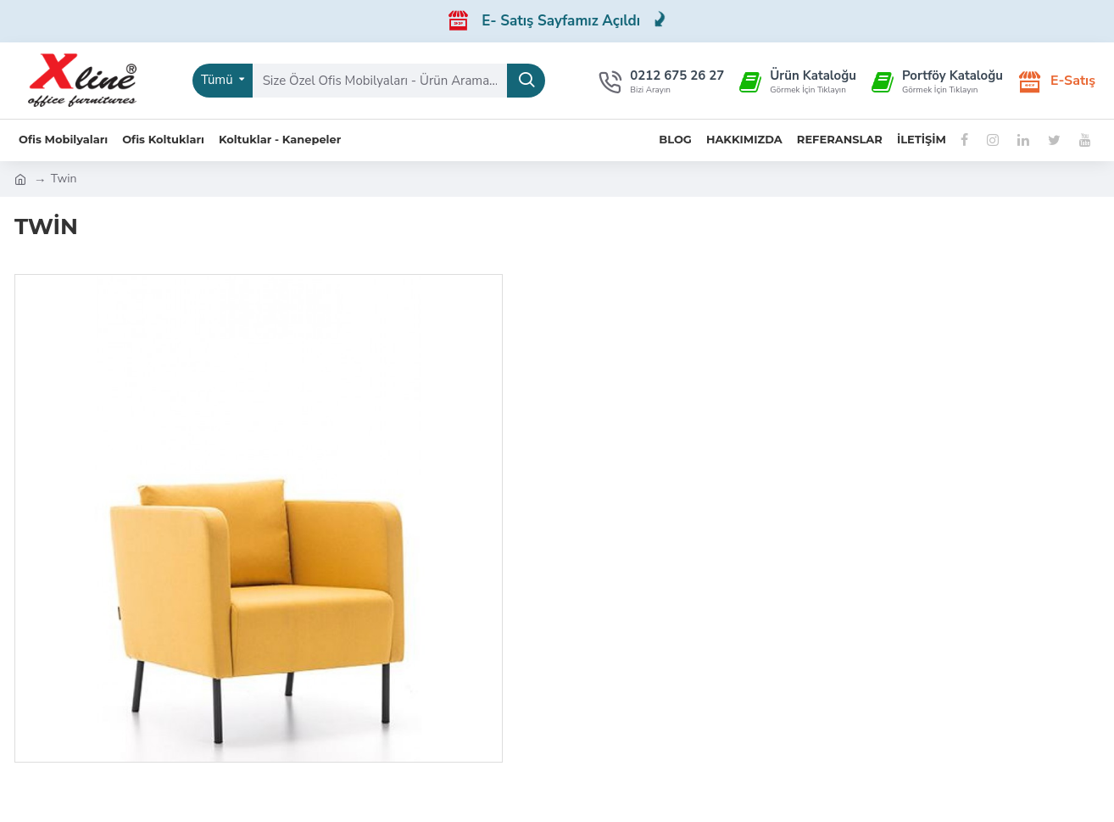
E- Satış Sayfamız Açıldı (574, 20)
